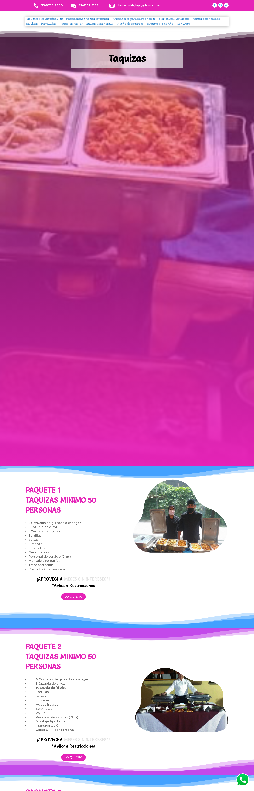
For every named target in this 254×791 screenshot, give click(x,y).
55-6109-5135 (88, 5)
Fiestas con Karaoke (206, 19)
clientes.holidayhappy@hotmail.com (138, 5)
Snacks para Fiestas (99, 24)
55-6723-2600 (52, 5)
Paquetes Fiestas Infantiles (44, 19)
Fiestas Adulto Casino (174, 19)
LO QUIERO (73, 596)
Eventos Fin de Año (160, 24)
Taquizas (31, 24)
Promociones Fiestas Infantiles (87, 19)
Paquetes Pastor (71, 24)
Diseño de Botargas (130, 24)
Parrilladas (48, 24)
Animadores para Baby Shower (134, 19)
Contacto (183, 24)
